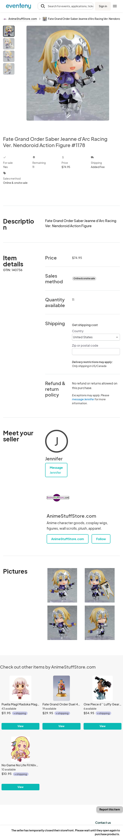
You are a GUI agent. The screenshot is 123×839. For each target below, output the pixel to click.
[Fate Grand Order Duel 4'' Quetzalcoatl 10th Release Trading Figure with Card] (61, 703)
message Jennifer (83, 399)
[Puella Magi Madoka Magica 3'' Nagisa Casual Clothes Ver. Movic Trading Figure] (20, 703)
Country (78, 331)
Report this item (109, 809)
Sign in (103, 6)
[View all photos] (68, 77)
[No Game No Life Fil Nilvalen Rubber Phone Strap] (20, 763)
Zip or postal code (85, 345)
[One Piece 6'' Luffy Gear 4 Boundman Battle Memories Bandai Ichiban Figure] (102, 703)
